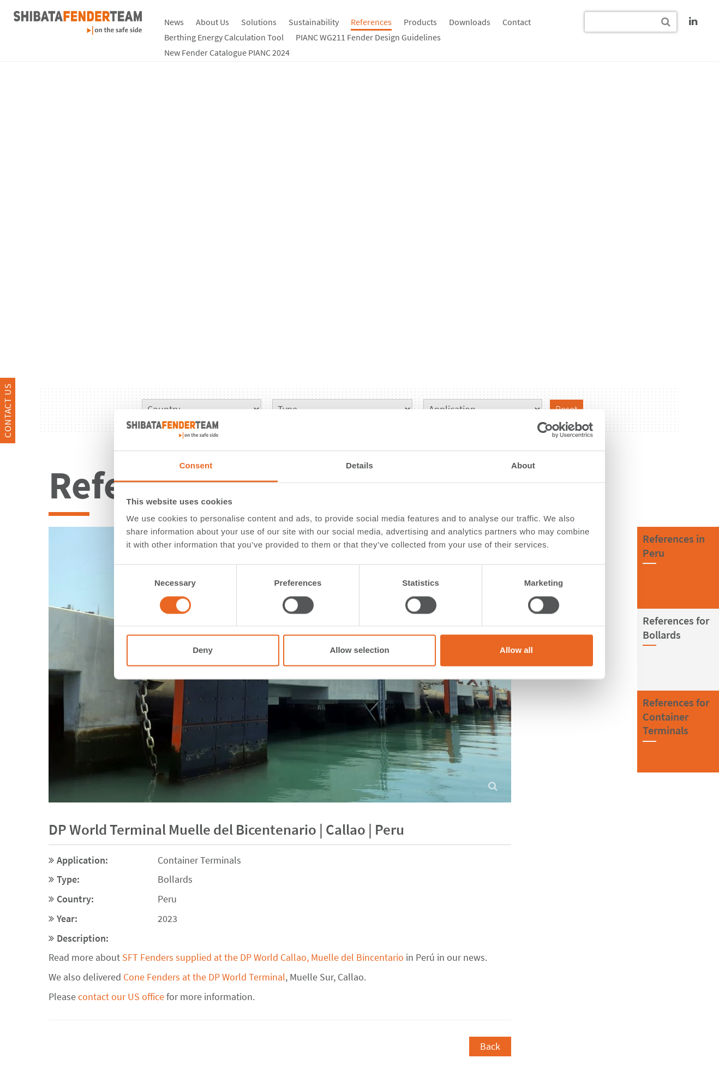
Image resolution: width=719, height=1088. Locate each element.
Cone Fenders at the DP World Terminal (204, 977)
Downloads (469, 21)
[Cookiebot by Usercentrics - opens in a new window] (545, 429)
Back (490, 1046)
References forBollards (676, 627)
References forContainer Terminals (676, 716)
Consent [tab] (196, 466)
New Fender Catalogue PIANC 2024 (227, 52)
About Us (212, 21)
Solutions (259, 21)
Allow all (516, 650)
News (174, 21)
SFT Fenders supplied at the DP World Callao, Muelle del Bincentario (263, 957)
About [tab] (523, 466)
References (371, 21)
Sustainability (314, 21)
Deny (203, 650)
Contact (516, 21)
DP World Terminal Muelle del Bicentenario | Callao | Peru (226, 829)
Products (420, 21)
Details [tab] (359, 466)
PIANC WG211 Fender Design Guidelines (368, 37)
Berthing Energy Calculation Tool (224, 37)
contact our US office (121, 996)
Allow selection (359, 650)
